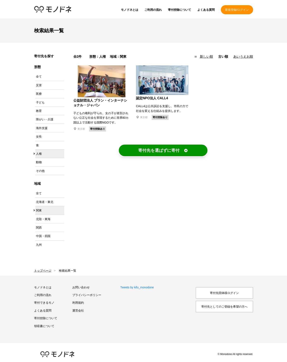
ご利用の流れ (153, 9)
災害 (39, 85)
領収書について (44, 326)
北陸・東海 (43, 219)
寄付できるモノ (44, 302)
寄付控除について (179, 9)
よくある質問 (206, 9)
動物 (39, 162)
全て (39, 76)
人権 (39, 153)
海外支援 (42, 128)
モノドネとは (129, 9)
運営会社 (78, 310)
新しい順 (206, 56)
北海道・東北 (44, 202)
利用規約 (78, 302)
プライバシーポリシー (86, 295)
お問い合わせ (81, 287)
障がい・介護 (44, 119)
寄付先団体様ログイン (224, 293)
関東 (39, 210)
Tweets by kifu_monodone (137, 287)
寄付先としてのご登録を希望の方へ (224, 306)
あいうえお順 (243, 56)
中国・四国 (43, 236)
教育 (39, 111)
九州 (39, 244)
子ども (40, 102)
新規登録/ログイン (237, 9)
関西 (39, 227)
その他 (40, 171)
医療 (39, 93)
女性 (39, 136)
